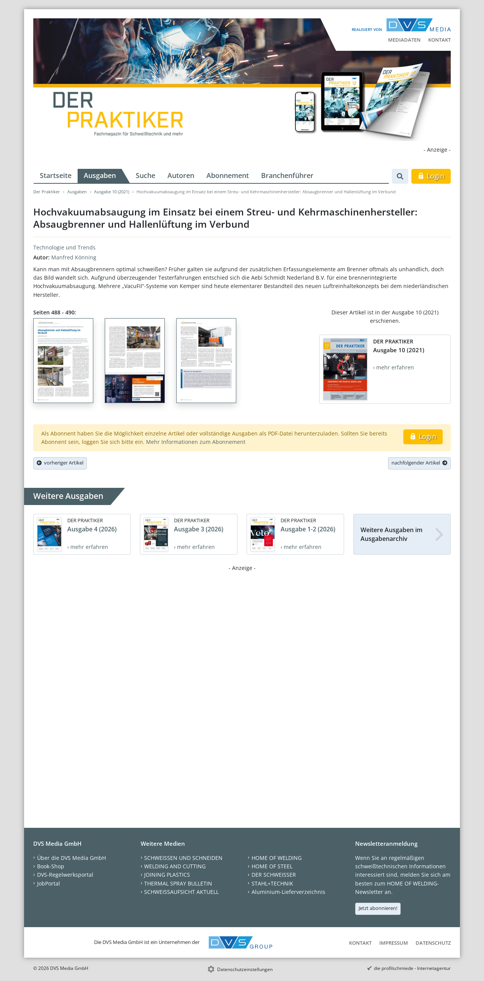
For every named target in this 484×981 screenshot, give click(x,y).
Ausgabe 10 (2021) (111, 191)
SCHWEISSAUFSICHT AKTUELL (181, 891)
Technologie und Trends (64, 247)
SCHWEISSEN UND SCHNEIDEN (183, 857)
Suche (145, 175)
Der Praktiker (46, 191)
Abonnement (227, 175)
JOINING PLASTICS (167, 874)
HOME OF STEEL (272, 866)
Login (431, 175)
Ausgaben (100, 175)
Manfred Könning (73, 257)
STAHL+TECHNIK (272, 883)
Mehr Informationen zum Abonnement (195, 441)
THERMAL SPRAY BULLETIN (178, 883)
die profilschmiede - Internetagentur (412, 968)
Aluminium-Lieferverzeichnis (288, 891)
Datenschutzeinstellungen (245, 969)
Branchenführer (287, 175)
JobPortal (48, 883)
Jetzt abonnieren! (378, 908)
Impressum (393, 942)
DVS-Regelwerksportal (65, 874)
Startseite (55, 175)
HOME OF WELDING (277, 857)
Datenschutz (433, 942)
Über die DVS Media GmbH (71, 857)
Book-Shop (50, 866)
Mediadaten (404, 39)
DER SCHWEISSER (274, 874)
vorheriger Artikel (60, 462)
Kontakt (439, 39)
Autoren (180, 175)
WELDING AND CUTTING (175, 866)
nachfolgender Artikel (419, 462)
